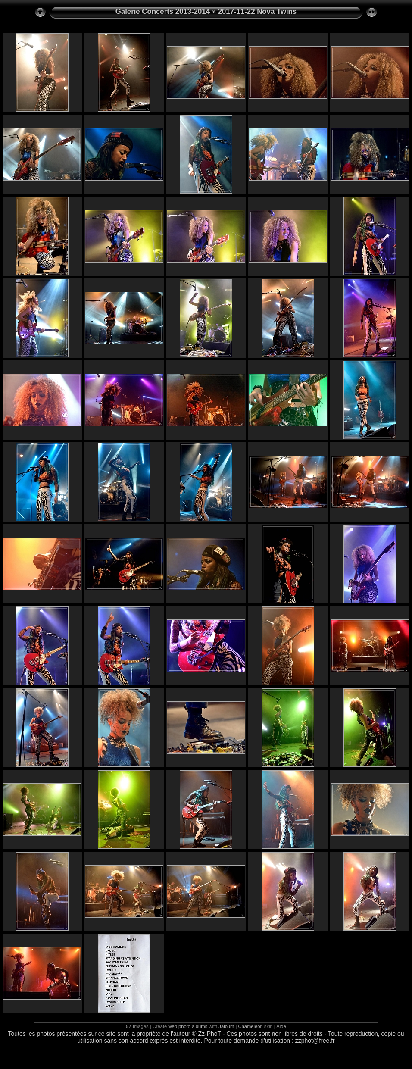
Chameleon (250, 1026)
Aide (281, 1026)
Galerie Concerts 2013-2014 (162, 11)
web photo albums (187, 1026)
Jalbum (226, 1026)
